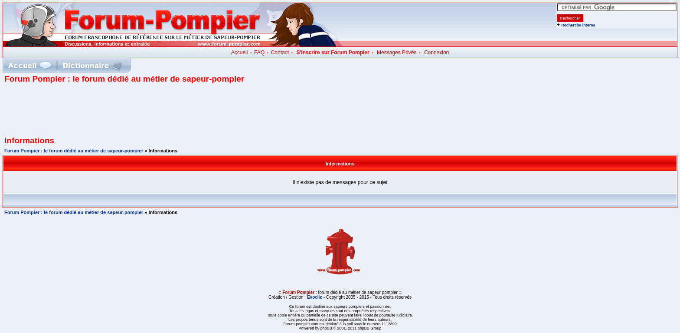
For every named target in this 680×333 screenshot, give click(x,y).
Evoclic (314, 297)
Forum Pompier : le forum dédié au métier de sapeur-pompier (73, 150)
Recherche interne (578, 25)
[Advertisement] (340, 112)
